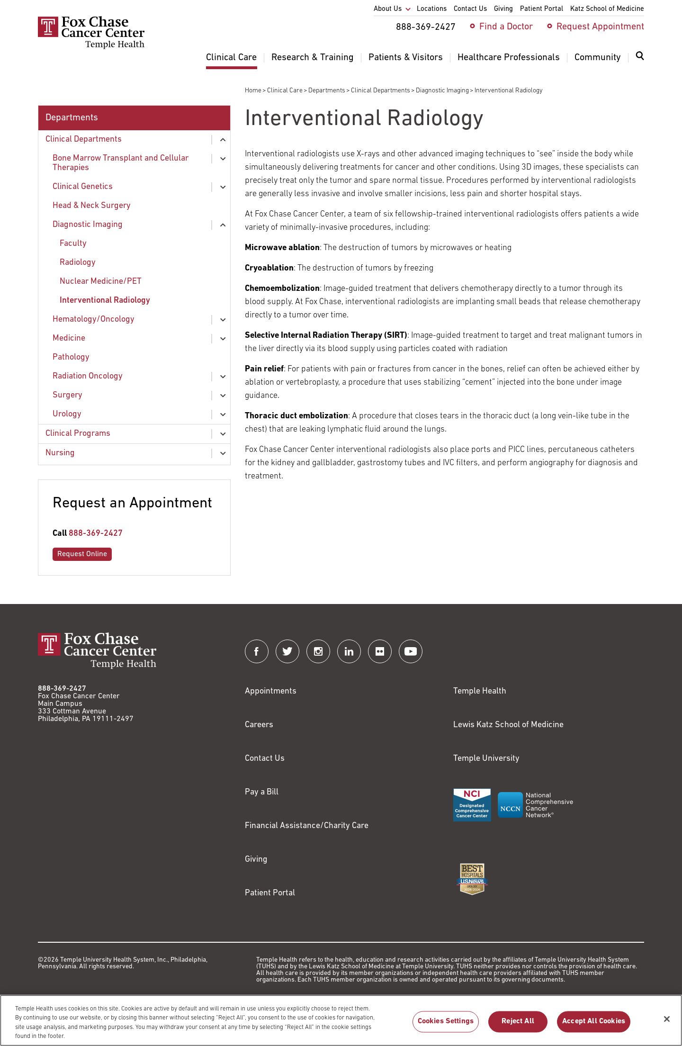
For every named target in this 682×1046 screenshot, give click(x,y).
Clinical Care (285, 90)
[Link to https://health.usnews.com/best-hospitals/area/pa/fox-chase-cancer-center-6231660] (472, 879)
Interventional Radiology (105, 300)
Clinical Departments (380, 90)
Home (253, 90)
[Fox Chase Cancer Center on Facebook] (257, 651)
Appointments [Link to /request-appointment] (270, 691)
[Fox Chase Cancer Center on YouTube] (410, 651)
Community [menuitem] (597, 58)
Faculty (73, 243)
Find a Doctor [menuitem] (506, 27)
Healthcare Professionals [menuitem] (509, 58)
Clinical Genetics (83, 186)
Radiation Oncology (88, 376)
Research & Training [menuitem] (312, 58)
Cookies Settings (446, 1026)
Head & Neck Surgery (92, 205)
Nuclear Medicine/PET (101, 281)
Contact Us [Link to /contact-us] (265, 758)
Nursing (60, 453)
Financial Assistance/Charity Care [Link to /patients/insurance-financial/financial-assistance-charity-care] (306, 825)
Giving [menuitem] (503, 9)
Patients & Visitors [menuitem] (405, 58)
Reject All (518, 1026)
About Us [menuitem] (388, 9)
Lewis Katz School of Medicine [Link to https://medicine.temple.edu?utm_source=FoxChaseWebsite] (508, 725)
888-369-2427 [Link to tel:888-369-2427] (96, 533)
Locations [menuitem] (432, 9)
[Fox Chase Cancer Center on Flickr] (380, 651)
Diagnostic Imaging (442, 90)
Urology (67, 414)
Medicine (69, 338)
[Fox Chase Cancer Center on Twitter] (287, 651)
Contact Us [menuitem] (470, 9)
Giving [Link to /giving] (256, 859)
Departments (326, 90)
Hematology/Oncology (94, 319)
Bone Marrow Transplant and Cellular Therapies (120, 163)
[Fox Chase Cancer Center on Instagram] (318, 651)
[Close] (666, 1023)
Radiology (78, 262)
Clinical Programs (77, 433)
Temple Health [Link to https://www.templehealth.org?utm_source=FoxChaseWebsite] (479, 691)
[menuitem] (640, 61)
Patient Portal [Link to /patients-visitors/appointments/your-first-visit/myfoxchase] (270, 893)
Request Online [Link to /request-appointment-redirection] (82, 554)
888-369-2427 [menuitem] (426, 27)
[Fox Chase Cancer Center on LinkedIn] (349, 651)
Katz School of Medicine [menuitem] (607, 9)
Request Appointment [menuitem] (600, 27)
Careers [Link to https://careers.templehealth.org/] (259, 725)
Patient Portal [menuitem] (541, 9)
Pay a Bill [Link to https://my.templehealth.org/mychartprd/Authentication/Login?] (261, 792)
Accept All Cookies (593, 1026)
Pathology (71, 357)
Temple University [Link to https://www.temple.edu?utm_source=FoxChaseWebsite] (486, 758)
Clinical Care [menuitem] (231, 58)
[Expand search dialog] (640, 58)
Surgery (67, 395)
